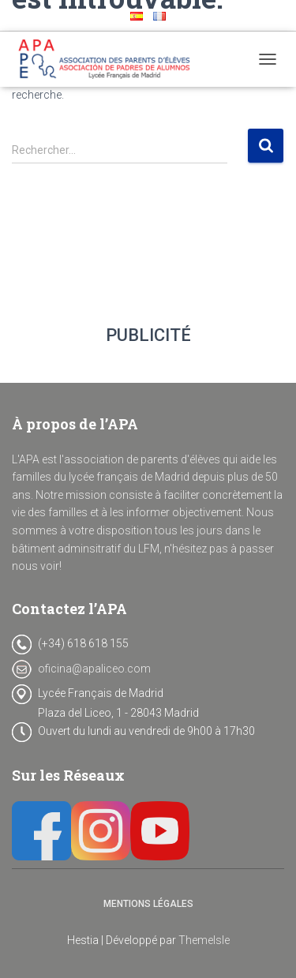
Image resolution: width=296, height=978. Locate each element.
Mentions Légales (148, 903)
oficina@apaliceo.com (94, 668)
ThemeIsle (204, 940)
